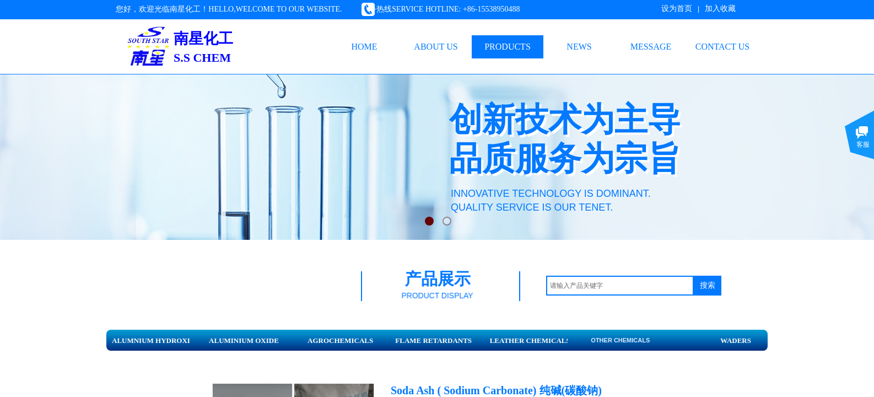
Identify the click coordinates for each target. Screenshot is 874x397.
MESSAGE (651, 46)
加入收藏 (720, 8)
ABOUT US (435, 46)
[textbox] (620, 286)
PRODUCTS (507, 46)
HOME (364, 46)
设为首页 (676, 8)
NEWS (579, 46)
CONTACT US (722, 46)
